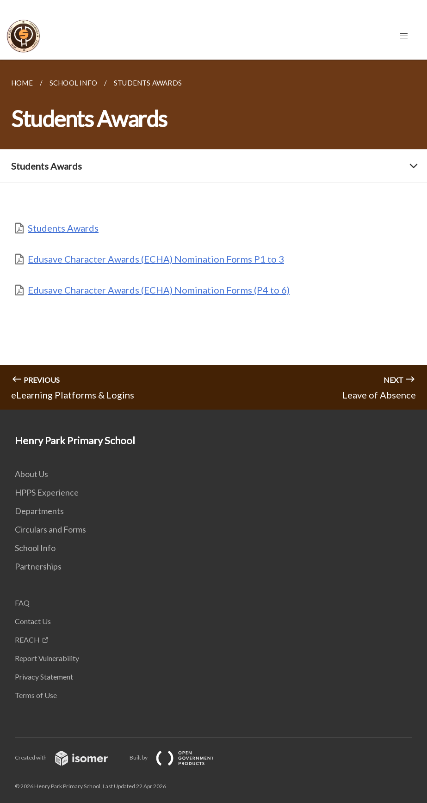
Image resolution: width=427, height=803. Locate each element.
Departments (39, 511)
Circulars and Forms (50, 529)
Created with (69, 757)
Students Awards (63, 227)
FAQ (22, 602)
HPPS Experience (47, 492)
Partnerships (38, 566)
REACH (27, 639)
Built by (179, 757)
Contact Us (33, 621)
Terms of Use (36, 695)
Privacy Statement (44, 676)
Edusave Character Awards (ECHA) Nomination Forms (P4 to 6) (159, 289)
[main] (213, 235)
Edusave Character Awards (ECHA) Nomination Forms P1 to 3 (156, 258)
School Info (35, 548)
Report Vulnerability (47, 658)
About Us (31, 474)
